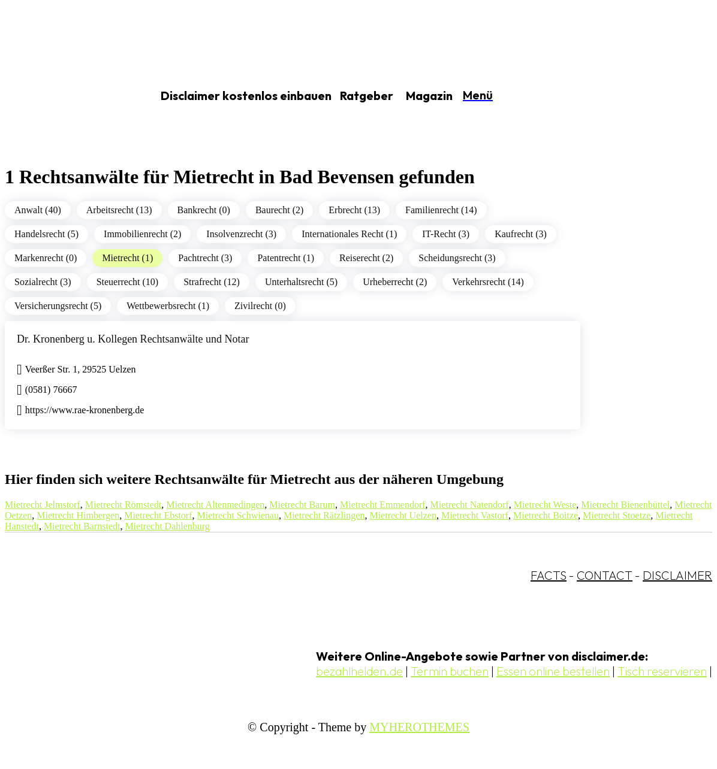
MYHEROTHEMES (419, 727)
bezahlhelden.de (359, 671)
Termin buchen (450, 671)
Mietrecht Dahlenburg (167, 526)
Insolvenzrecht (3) (241, 234)
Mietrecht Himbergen (78, 515)
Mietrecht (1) (127, 258)
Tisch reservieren (662, 671)
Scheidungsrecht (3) (456, 258)
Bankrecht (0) (203, 210)
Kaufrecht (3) (521, 234)
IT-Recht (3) (445, 234)
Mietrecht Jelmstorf (42, 504)
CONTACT (604, 575)
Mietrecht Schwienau (238, 515)
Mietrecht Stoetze (616, 515)
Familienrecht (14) (441, 210)
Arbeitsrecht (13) (119, 210)
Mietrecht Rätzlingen (324, 515)
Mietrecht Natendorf (469, 504)
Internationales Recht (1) (349, 234)
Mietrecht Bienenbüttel (625, 504)
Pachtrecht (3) (205, 258)
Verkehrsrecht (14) (488, 282)
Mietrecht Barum (302, 504)
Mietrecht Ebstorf (158, 515)
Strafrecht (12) (211, 282)
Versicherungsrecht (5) (57, 306)
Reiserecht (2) (366, 258)
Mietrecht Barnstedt (82, 526)
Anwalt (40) (37, 210)
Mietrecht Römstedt (123, 504)
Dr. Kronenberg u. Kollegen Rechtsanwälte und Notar (133, 339)
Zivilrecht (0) (260, 306)
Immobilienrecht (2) (142, 234)
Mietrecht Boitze (545, 515)
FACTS (549, 575)
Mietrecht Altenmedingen (215, 504)
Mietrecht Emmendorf (383, 504)
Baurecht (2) (279, 210)
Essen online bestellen (553, 671)
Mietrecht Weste (545, 504)
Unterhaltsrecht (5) (301, 282)
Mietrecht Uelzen (402, 515)
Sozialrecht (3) (42, 282)
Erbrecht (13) (354, 210)
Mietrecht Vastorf (474, 515)
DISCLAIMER (677, 575)
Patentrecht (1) (285, 258)
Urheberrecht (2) (395, 282)
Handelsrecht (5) (46, 234)
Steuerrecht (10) (128, 282)
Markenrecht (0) (45, 258)
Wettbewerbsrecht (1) (167, 306)
